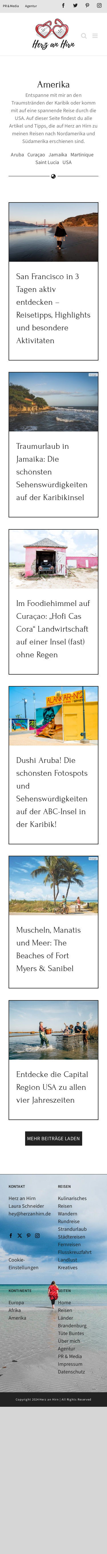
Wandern (67, 1213)
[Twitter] (19, 1235)
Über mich (69, 1341)
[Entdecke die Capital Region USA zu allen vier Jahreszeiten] (53, 1030)
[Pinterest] (28, 1235)
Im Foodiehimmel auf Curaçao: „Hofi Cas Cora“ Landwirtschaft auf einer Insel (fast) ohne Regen (53, 629)
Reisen (65, 1310)
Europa (16, 1302)
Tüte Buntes (71, 1333)
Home (64, 1302)
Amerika (17, 1318)
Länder (65, 1318)
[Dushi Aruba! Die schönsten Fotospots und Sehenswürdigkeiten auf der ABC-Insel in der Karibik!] (53, 716)
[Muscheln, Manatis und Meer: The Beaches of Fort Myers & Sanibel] (53, 886)
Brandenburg (72, 1325)
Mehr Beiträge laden (53, 1138)
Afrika (15, 1310)
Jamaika (58, 154)
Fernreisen (69, 1244)
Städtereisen (72, 1236)
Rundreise (69, 1221)
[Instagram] (37, 1235)
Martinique (82, 154)
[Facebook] (11, 1235)
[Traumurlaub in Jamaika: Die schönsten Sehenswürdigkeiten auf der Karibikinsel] (53, 402)
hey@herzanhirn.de (30, 1213)
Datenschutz (71, 1371)
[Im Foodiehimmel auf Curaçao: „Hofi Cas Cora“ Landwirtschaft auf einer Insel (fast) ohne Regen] (53, 559)
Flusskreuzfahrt (75, 1252)
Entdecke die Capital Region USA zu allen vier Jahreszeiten (52, 1087)
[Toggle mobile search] (84, 36)
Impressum (70, 1364)
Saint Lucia (47, 162)
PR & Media (70, 1356)
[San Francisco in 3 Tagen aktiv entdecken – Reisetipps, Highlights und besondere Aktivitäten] (53, 232)
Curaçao (36, 154)
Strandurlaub (72, 1229)
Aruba (17, 154)
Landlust (67, 1260)
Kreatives (68, 1267)
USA (67, 162)
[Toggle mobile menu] (95, 36)
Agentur (66, 1348)
